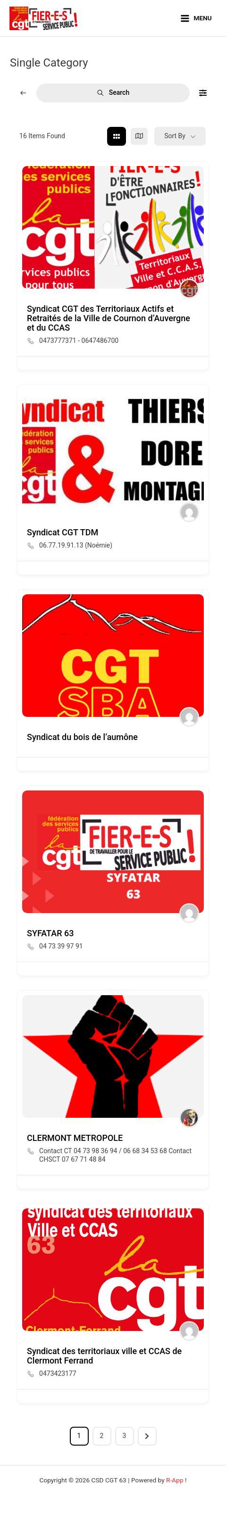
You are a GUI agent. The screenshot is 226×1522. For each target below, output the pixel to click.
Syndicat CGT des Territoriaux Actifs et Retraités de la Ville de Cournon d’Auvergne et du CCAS (108, 318)
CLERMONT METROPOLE (75, 1138)
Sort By (174, 136)
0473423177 (57, 1373)
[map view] (139, 136)
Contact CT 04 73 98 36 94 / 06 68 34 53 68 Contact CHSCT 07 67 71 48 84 (115, 1155)
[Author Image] (189, 289)
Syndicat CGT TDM (62, 532)
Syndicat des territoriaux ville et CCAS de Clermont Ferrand (104, 1355)
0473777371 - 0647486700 (78, 340)
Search (113, 93)
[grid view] (116, 136)
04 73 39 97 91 (61, 946)
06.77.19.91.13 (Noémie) (75, 545)
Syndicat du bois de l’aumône (82, 737)
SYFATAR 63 (50, 933)
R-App (174, 1480)
